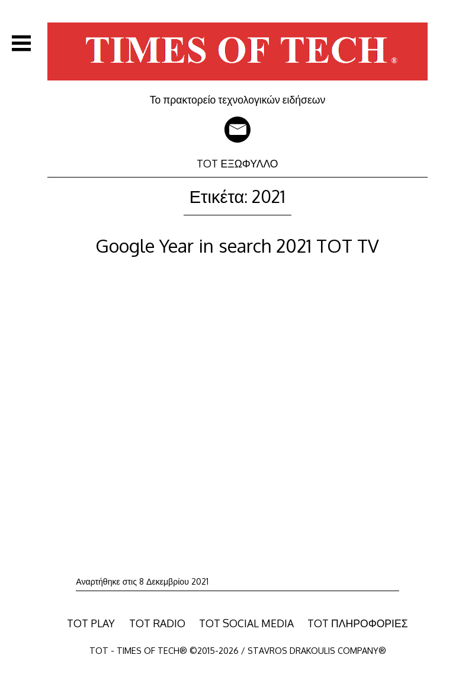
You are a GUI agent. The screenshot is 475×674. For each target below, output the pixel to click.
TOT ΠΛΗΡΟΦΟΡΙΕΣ (357, 623)
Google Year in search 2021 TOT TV (237, 245)
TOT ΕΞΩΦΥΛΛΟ (237, 163)
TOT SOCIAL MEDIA (246, 623)
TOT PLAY (91, 623)
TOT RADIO (157, 623)
